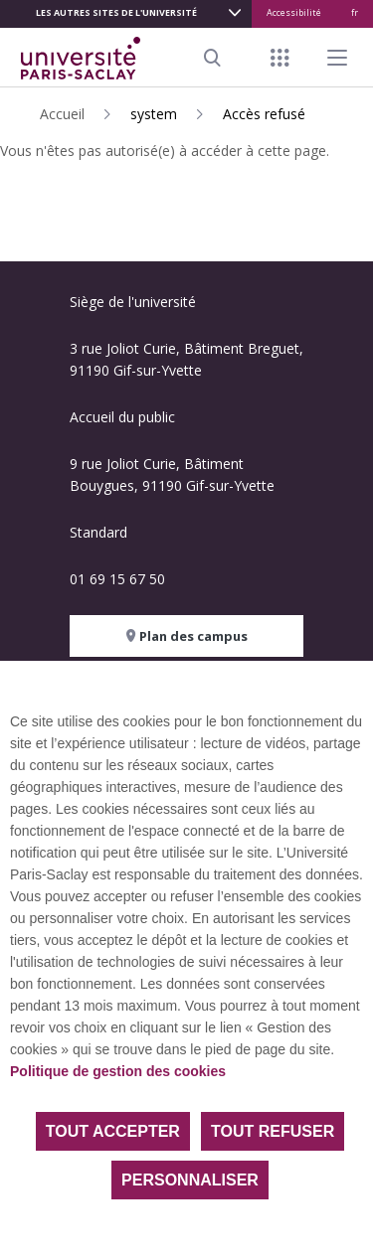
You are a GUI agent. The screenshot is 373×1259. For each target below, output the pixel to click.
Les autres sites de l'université (116, 12)
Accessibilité (294, 12)
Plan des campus (187, 636)
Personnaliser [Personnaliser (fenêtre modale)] (190, 1180)
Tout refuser (272, 1131)
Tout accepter (113, 1131)
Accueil (62, 113)
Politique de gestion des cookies (118, 1071)
